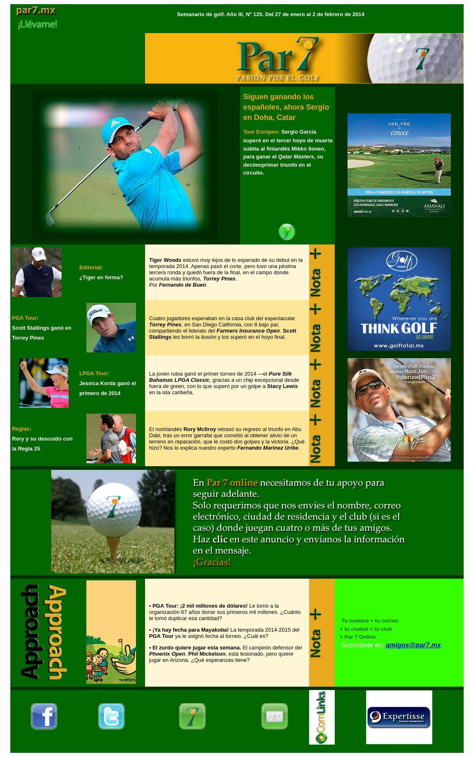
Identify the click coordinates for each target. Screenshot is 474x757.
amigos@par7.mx (413, 645)
